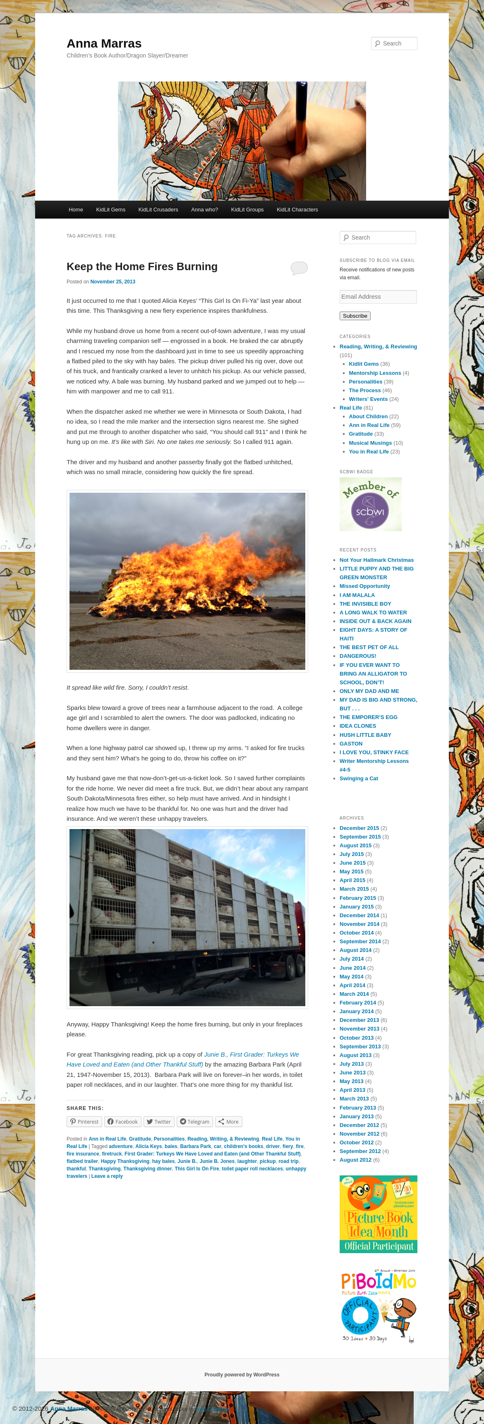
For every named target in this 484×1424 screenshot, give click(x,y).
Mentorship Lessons (375, 373)
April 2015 (352, 880)
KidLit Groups (247, 209)
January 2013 (357, 1116)
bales (171, 1146)
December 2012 (359, 1125)
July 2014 (352, 959)
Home (76, 209)
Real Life (272, 1139)
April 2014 (352, 985)
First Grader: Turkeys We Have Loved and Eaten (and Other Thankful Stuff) (213, 1154)
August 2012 (355, 1160)
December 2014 (359, 915)
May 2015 (352, 871)
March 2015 (354, 889)
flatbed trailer (82, 1161)
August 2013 (355, 1055)
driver (273, 1146)
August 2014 (355, 950)
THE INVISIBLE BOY (365, 604)
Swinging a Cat (359, 778)
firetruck (112, 1154)
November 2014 (359, 924)
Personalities (169, 1139)
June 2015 (353, 863)
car (217, 1146)
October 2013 (357, 1038)
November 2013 (359, 1029)
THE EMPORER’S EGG (369, 717)
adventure (120, 1146)
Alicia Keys (148, 1146)
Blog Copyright (213, 1409)
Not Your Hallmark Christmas (377, 560)
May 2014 (352, 976)
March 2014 (354, 994)
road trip (288, 1161)
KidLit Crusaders (158, 209)
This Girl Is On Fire (197, 1169)
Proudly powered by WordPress (241, 1375)
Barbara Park (195, 1146)
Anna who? (204, 209)
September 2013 (360, 1046)
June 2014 (353, 968)
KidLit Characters (297, 209)
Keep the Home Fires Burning (142, 266)
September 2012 (360, 1151)
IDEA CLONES (358, 726)
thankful (76, 1169)
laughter (247, 1161)
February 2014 (358, 1003)
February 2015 (358, 898)
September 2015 (360, 837)
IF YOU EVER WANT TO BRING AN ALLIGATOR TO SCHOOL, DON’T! (373, 674)
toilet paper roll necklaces (252, 1169)
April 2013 (352, 1090)
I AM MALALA (357, 595)
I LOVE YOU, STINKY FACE (374, 752)
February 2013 (358, 1108)
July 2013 (352, 1064)
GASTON (351, 744)
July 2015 (352, 854)
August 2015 (355, 845)
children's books (244, 1146)
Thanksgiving (104, 1169)
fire (300, 1146)
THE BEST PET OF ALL (369, 647)
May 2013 (352, 1081)
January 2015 (357, 907)
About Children (368, 416)
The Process (365, 390)
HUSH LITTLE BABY (365, 735)
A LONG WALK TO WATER (373, 612)
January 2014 (357, 1011)
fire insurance (83, 1154)
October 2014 (357, 933)
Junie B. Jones (217, 1161)
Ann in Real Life (107, 1139)
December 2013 (359, 1020)
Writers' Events (368, 399)
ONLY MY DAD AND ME (369, 691)
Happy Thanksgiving (125, 1161)
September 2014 (360, 941)
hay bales (163, 1161)
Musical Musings (370, 443)
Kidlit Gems (364, 364)
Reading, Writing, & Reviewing (223, 1139)
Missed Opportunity (365, 586)
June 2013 (353, 1072)
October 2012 (357, 1142)
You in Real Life (369, 451)
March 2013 (354, 1099)
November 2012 (359, 1134)
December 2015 (359, 828)
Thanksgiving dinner (147, 1169)
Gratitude (140, 1139)
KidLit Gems (110, 209)
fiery (288, 1146)
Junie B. (187, 1161)
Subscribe (355, 316)
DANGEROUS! (358, 656)
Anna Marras (104, 43)
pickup (268, 1161)
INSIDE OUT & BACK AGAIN (376, 621)
